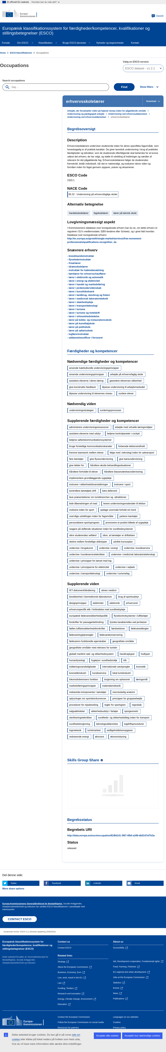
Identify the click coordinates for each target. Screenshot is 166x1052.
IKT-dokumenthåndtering (82, 590)
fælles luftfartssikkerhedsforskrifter (87, 628)
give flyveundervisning (101, 459)
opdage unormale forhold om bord (118, 510)
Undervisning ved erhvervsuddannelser (127, 114)
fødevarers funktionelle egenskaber (87, 641)
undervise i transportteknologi (84, 573)
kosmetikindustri (77, 673)
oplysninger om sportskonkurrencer (87, 698)
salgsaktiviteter (77, 711)
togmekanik (75, 730)
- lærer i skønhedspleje (80, 302)
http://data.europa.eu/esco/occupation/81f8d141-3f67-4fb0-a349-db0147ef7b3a (111, 835)
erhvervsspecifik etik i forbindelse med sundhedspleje (97, 609)
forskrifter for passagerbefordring (86, 622)
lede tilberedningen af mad (83, 503)
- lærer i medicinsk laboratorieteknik (87, 298)
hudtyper (145, 654)
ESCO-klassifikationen (21, 53)
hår (125, 660)
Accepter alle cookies (107, 1035)
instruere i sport (122, 484)
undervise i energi (108, 548)
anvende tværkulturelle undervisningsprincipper (94, 368)
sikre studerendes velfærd (82, 535)
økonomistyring (118, 736)
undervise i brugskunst (81, 548)
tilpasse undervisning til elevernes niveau (90, 393)
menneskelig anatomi (123, 692)
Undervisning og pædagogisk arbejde (85, 114)
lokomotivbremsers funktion (83, 679)
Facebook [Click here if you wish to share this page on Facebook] (56, 883)
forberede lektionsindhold (131, 446)
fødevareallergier (140, 628)
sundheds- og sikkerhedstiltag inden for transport (123, 717)
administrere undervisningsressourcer (89, 427)
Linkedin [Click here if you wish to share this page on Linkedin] (97, 883)
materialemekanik (111, 686)
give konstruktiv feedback (82, 387)
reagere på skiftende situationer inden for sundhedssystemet (101, 529)
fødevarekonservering (111, 635)
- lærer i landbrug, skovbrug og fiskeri (88, 295)
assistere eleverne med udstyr (85, 433)
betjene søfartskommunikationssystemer (90, 440)
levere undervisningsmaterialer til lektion (124, 503)
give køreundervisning (130, 459)
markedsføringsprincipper (82, 686)
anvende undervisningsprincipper (86, 374)
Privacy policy (119, 1027)
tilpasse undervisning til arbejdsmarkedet (123, 387)
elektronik (115, 603)
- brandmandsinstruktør (80, 256)
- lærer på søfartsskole (80, 330)
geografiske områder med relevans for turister (93, 647)
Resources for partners (68, 1027)
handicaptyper (127, 654)
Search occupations (13, 80)
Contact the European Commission (74, 1017)
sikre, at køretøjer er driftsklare (119, 535)
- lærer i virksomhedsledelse (83, 316)
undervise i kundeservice (137, 548)
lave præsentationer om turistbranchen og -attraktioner (97, 497)
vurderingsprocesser (110, 410)
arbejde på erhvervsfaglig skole (126, 374)
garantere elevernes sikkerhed (125, 380)
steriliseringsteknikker (80, 717)
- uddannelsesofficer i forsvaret (85, 337)
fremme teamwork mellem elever (86, 452)
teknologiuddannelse (107, 724)
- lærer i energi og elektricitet (83, 281)
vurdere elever (126, 393)
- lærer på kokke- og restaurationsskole (89, 320)
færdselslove (118, 628)
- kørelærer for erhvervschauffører (86, 274)
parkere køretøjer (128, 516)
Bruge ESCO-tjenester (74, 43)
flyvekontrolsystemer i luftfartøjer (131, 616)
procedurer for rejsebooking (83, 705)
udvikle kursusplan (123, 541)
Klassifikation (45, 43)
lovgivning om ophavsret (117, 679)
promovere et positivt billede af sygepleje (127, 522)
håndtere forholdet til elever (83, 471)
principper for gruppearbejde (127, 698)
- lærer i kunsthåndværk (80, 291)
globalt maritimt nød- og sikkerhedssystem (91, 654)
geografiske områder (123, 641)
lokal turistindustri (121, 673)
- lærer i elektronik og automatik (85, 277)
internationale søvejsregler (116, 666)
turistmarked (93, 730)
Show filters (146, 87)
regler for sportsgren (115, 705)
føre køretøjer (76, 459)
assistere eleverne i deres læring (86, 380)
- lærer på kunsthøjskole (81, 323)
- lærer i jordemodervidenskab (84, 288)
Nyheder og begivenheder (110, 43)
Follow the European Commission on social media (81, 1022)
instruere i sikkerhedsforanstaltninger (88, 484)
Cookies (117, 1022)
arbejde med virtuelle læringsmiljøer (133, 427)
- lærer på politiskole (78, 327)
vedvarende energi (79, 736)
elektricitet (98, 603)
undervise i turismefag (118, 573)
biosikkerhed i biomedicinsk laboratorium (90, 596)
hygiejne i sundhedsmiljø (104, 660)
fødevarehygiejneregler (81, 635)
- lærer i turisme (76, 309)
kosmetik (141, 666)
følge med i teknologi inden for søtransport (132, 452)
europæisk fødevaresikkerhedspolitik (88, 616)
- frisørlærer (74, 263)
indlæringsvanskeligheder (82, 666)
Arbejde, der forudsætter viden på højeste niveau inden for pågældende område (106, 111)
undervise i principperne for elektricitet (89, 567)
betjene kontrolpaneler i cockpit (123, 433)
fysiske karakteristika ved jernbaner (128, 622)
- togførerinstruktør (78, 334)
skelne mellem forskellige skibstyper (88, 541)
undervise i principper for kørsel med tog (90, 561)
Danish (157, 16)
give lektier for (76, 465)
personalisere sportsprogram (84, 522)
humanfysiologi (77, 660)
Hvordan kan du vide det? (46, 2)
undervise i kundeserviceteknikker (87, 554)
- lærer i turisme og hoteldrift (83, 313)
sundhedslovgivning (79, 724)
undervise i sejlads (125, 567)
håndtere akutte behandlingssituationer (110, 465)
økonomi (99, 736)
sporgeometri (131, 711)
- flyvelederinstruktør (79, 259)
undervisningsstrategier (81, 410)
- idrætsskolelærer (77, 266)
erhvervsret (132, 603)
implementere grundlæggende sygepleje (90, 478)
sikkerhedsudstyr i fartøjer (104, 711)
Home (3, 53)
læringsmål (141, 679)
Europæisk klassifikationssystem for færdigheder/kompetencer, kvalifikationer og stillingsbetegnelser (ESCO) (27, 945)
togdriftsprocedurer (134, 724)
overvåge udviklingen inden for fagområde (91, 516)
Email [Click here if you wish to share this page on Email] (137, 883)
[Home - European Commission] (20, 13)
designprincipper (78, 603)
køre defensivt (109, 491)
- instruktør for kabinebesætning (85, 270)
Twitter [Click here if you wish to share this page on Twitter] (14, 883)
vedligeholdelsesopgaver (120, 730)
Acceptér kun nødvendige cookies (142, 1035)
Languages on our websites (125, 1017)
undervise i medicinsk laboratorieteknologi (133, 554)
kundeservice (99, 673)
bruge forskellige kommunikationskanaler (90, 446)
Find (124, 87)
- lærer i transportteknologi (82, 305)
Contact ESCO (64, 948)
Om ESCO (22, 43)
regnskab (137, 705)
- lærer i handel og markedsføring (86, 284)
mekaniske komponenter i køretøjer (87, 692)
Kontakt (135, 43)
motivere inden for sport (81, 510)
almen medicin (108, 590)
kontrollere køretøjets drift (82, 491)
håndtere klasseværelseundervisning (123, 471)
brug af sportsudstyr (128, 596)
